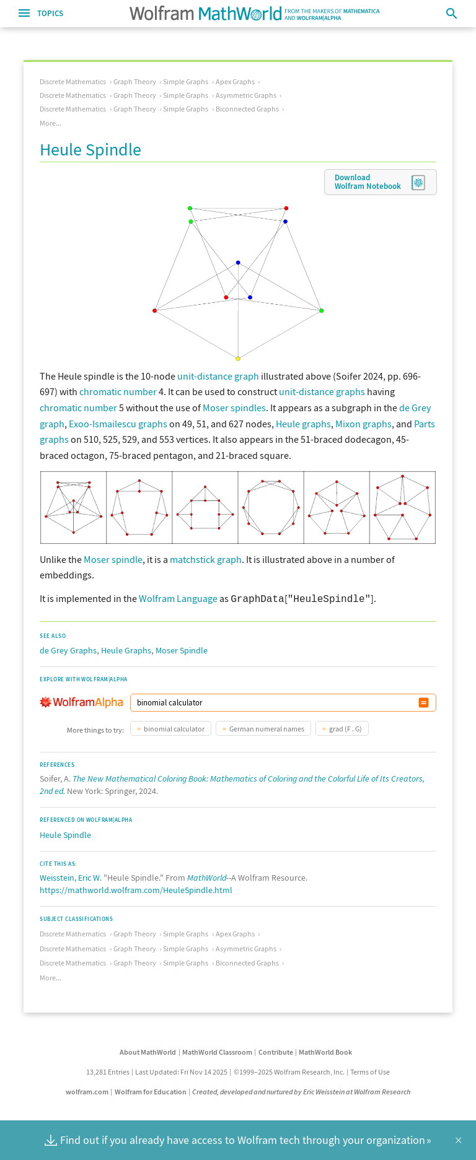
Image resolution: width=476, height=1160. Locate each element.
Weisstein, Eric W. (71, 876)
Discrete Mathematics (73, 81)
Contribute (275, 1050)
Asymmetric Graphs (246, 95)
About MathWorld (148, 1050)
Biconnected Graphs (247, 108)
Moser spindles (234, 407)
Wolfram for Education (151, 1090)
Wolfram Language (178, 598)
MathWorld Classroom (217, 1050)
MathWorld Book (325, 1050)
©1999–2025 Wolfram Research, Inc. (289, 1070)
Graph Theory (134, 81)
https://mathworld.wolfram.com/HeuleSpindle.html (136, 888)
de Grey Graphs (68, 649)
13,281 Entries (108, 1070)
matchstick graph (206, 559)
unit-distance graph (218, 376)
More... (50, 123)
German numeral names (266, 727)
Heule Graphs (126, 649)
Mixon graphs (363, 423)
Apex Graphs (235, 81)
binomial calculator (174, 727)
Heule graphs (303, 423)
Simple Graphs (185, 81)
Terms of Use (370, 1070)
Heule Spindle (65, 833)
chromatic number (118, 391)
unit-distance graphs (322, 391)
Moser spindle (113, 559)
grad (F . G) (345, 727)
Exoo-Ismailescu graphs (118, 423)
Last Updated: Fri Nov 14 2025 (181, 1070)
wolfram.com (87, 1090)
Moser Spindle (182, 649)
